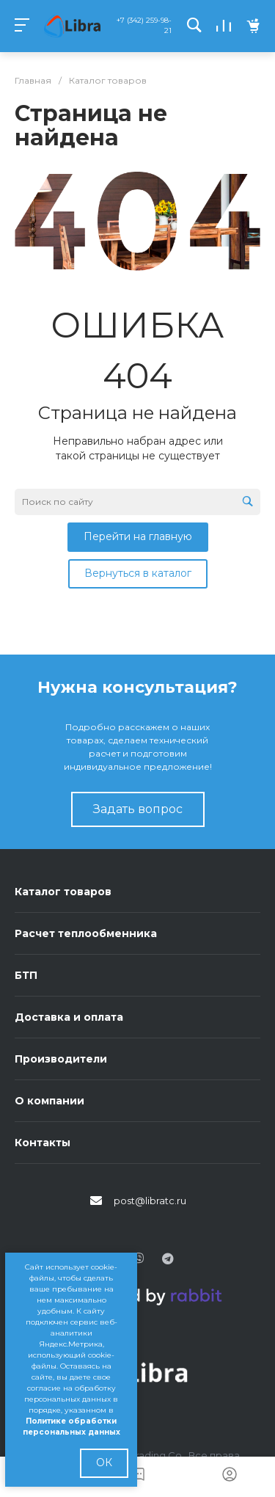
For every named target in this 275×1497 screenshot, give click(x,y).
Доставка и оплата (69, 1017)
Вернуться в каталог (137, 573)
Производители (61, 1059)
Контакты (42, 1142)
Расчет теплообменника (86, 933)
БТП (26, 975)
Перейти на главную (138, 536)
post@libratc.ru (150, 1200)
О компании (49, 1100)
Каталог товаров (63, 891)
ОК (104, 1462)
